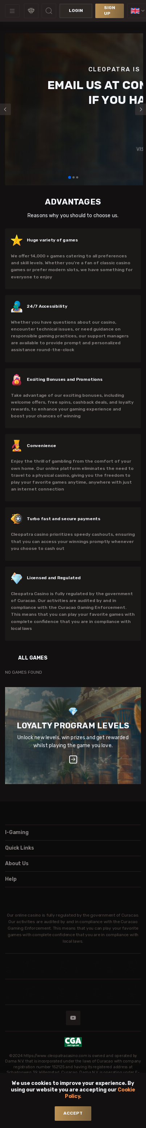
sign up (109, 10)
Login (76, 10)
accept (73, 1113)
